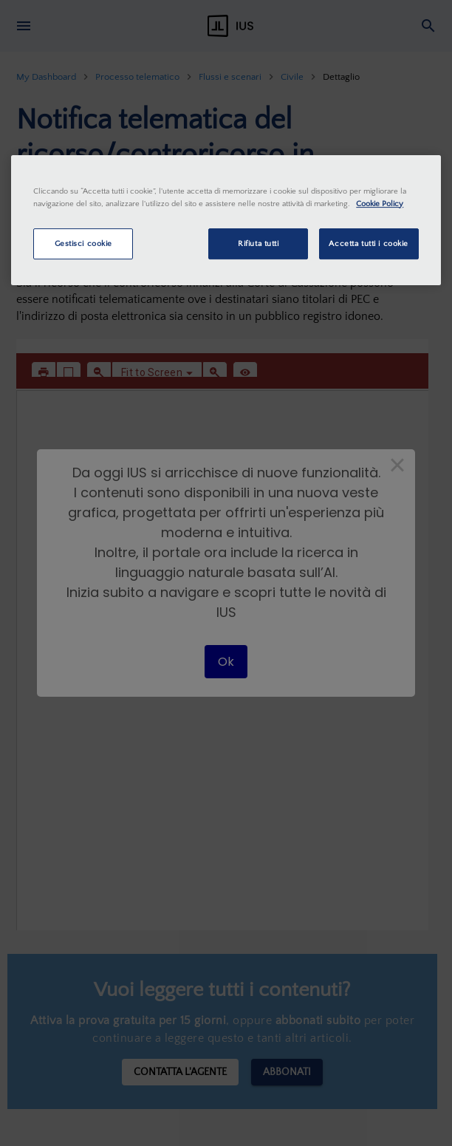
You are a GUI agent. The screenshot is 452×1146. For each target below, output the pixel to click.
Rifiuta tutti (258, 243)
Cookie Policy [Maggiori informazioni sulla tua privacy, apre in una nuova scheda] (379, 203)
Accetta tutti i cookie (368, 243)
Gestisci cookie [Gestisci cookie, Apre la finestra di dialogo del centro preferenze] (84, 243)
